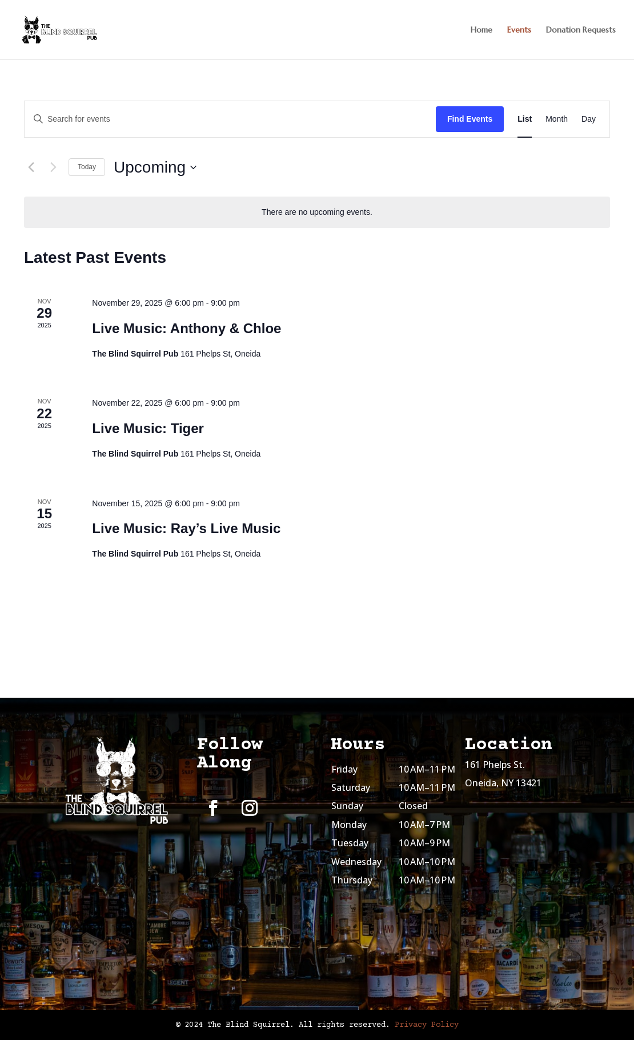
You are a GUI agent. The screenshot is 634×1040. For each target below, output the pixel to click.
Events (519, 30)
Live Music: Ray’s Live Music (186, 528)
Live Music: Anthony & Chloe (186, 328)
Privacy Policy (427, 1025)
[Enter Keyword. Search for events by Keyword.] (230, 119)
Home (481, 30)
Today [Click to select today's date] (87, 167)
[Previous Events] (31, 167)
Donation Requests (581, 30)
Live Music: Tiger (148, 428)
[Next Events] (53, 167)
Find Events (469, 118)
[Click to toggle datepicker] (155, 167)
